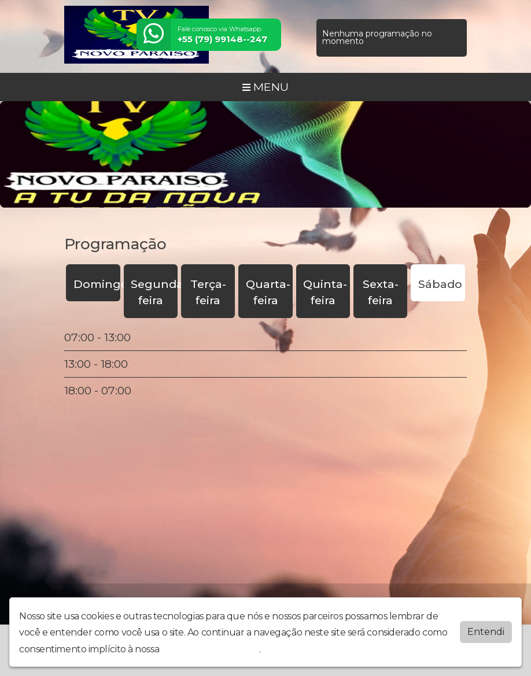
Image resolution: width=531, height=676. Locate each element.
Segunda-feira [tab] (154, 292)
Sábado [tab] (440, 284)
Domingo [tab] (96, 284)
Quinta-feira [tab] (325, 292)
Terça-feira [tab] (208, 292)
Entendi (485, 631)
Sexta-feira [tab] (381, 292)
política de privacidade (210, 649)
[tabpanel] (265, 363)
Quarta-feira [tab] (268, 292)
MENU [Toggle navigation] (265, 87)
